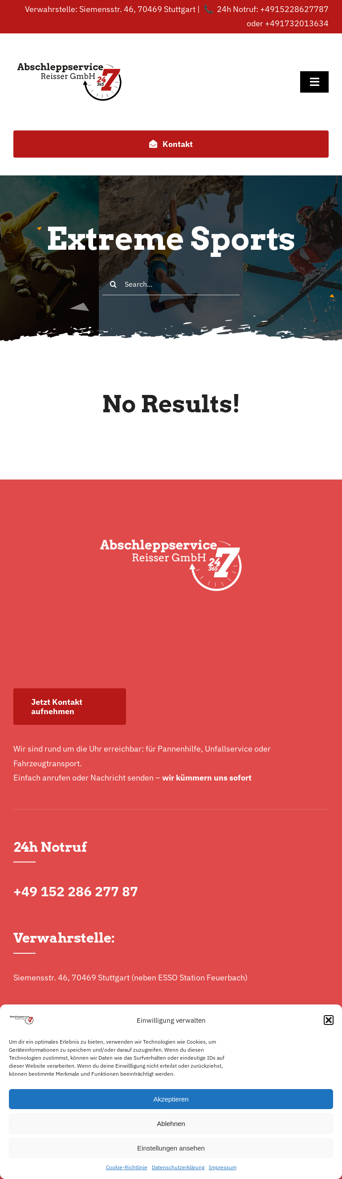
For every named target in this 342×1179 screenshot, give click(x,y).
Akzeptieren (170, 1099)
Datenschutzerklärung (178, 1167)
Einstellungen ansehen (171, 1148)
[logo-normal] (69, 46)
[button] (328, 1020)
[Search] (113, 284)
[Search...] (171, 284)
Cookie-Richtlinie (126, 1167)
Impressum (222, 1167)
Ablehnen (171, 1123)
